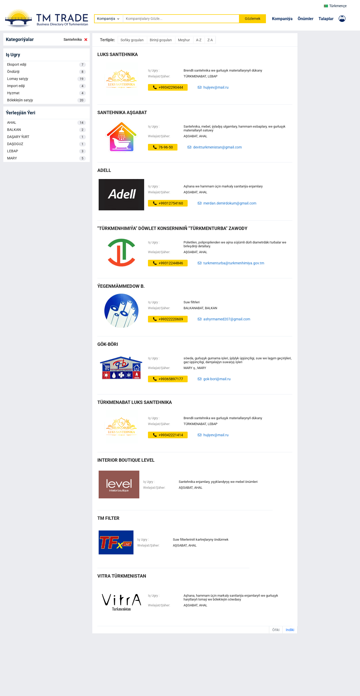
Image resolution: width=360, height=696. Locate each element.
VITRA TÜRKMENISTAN (121, 576)
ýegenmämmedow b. (121, 286)
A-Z (199, 40)
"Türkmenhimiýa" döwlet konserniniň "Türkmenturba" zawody (172, 228)
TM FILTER (108, 518)
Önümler (305, 18)
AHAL (46, 122)
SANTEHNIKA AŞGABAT (122, 112)
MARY (46, 158)
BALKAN (46, 130)
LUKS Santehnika (117, 54)
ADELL (104, 170)
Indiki (290, 630)
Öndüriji (46, 72)
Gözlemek (252, 19)
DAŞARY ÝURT (46, 137)
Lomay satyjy (46, 79)
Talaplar (326, 18)
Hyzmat (46, 93)
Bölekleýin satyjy (46, 100)
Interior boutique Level (126, 460)
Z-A (210, 40)
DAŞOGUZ (46, 144)
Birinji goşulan (161, 40)
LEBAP (46, 151)
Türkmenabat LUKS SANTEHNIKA (134, 402)
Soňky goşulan (132, 40)
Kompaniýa (282, 18)
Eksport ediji (46, 64)
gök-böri (107, 344)
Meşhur (184, 40)
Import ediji (46, 86)
